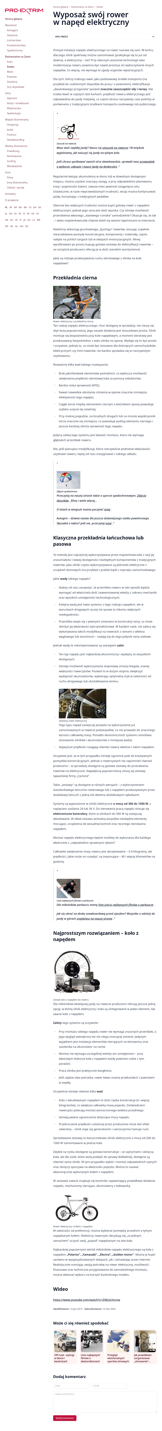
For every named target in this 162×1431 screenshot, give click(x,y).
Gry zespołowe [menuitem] (15, 87)
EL (6, 213)
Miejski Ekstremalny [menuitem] (17, 119)
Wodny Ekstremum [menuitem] (16, 146)
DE (39, 207)
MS (6, 226)
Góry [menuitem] (8, 93)
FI (24, 213)
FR (28, 213)
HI (37, 213)
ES (15, 213)
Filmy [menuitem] (10, 177)
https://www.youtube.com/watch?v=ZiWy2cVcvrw (86, 1300)
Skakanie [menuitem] (12, 35)
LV (33, 219)
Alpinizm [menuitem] (12, 98)
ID (16, 219)
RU (26, 226)
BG (20, 207)
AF (10, 207)
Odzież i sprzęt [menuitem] (15, 187)
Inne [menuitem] (7, 172)
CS (30, 207)
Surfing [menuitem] (11, 161)
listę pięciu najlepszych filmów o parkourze (125, 905)
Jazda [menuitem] (10, 129)
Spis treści (105, 36)
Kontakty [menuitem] (10, 194)
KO (29, 219)
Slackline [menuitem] (12, 82)
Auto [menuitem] (10, 61)
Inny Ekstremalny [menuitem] (17, 182)
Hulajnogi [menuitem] (13, 124)
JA (24, 219)
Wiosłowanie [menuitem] (14, 166)
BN (25, 207)
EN (10, 213)
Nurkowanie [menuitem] (14, 156)
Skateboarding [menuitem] (15, 139)
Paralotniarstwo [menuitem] (16, 45)
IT (20, 219)
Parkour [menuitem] (11, 134)
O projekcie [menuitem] (12, 200)
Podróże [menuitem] (12, 77)
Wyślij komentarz (65, 1418)
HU (11, 219)
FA (20, 213)
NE (11, 226)
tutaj (107, 509)
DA (34, 207)
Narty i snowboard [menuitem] (18, 103)
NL (16, 226)
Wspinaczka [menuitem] (14, 108)
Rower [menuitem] (11, 66)
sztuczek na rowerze (115, 148)
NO (21, 226)
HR (6, 219)
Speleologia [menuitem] (14, 113)
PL (6, 207)
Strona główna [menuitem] (13, 19)
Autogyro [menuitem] (12, 30)
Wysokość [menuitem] (11, 25)
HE (32, 213)
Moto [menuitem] (10, 71)
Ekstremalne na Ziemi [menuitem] (18, 56)
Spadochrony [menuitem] (15, 50)
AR (15, 207)
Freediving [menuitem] (13, 151)
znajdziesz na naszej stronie (94, 918)
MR (38, 219)
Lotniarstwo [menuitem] (14, 40)
